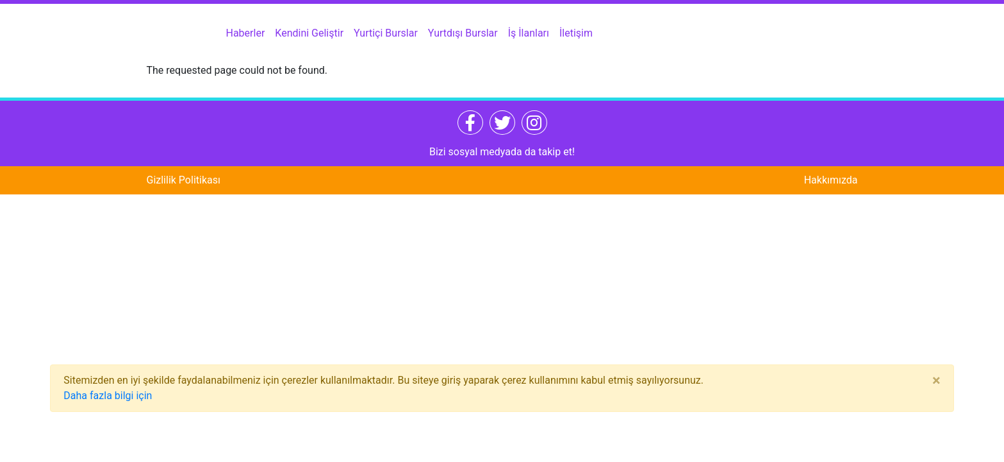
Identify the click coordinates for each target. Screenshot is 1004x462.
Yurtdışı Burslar (463, 33)
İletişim (576, 33)
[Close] (936, 380)
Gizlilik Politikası (183, 180)
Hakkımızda (831, 180)
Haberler (245, 33)
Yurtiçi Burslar (386, 33)
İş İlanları (528, 33)
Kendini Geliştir (309, 33)
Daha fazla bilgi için (107, 395)
